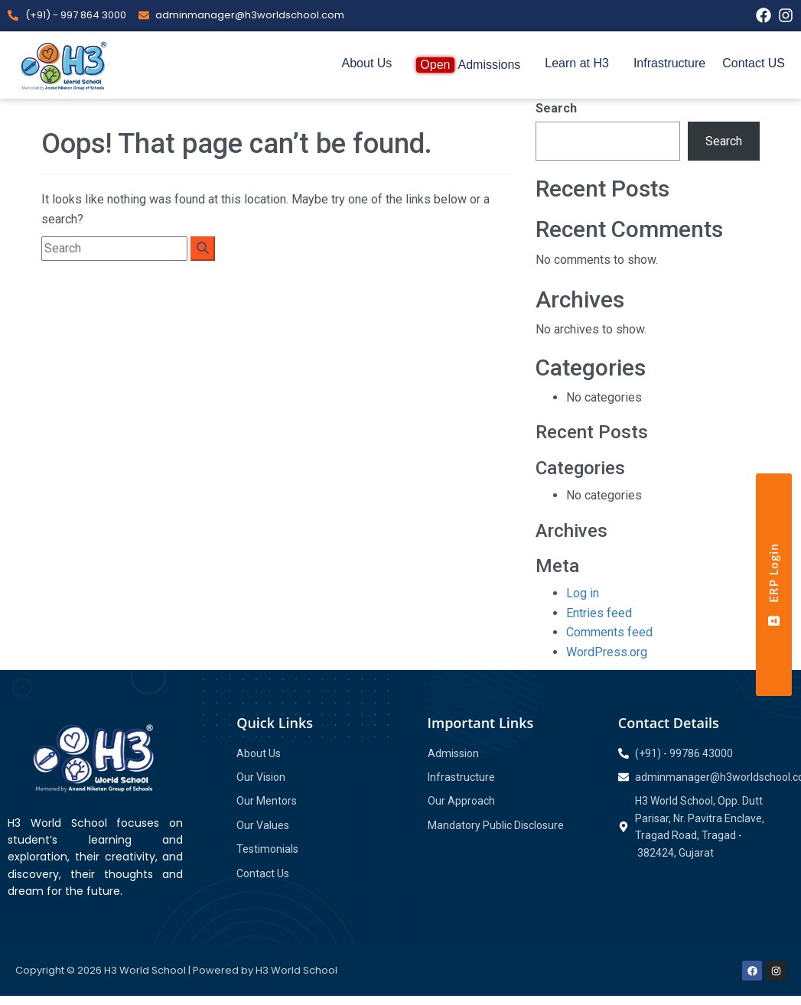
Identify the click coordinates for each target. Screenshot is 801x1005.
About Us (367, 63)
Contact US (753, 63)
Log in (582, 593)
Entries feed (599, 613)
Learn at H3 (577, 63)
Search (556, 108)
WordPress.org (606, 652)
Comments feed (609, 632)
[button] (371, 63)
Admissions (468, 65)
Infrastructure (669, 63)
